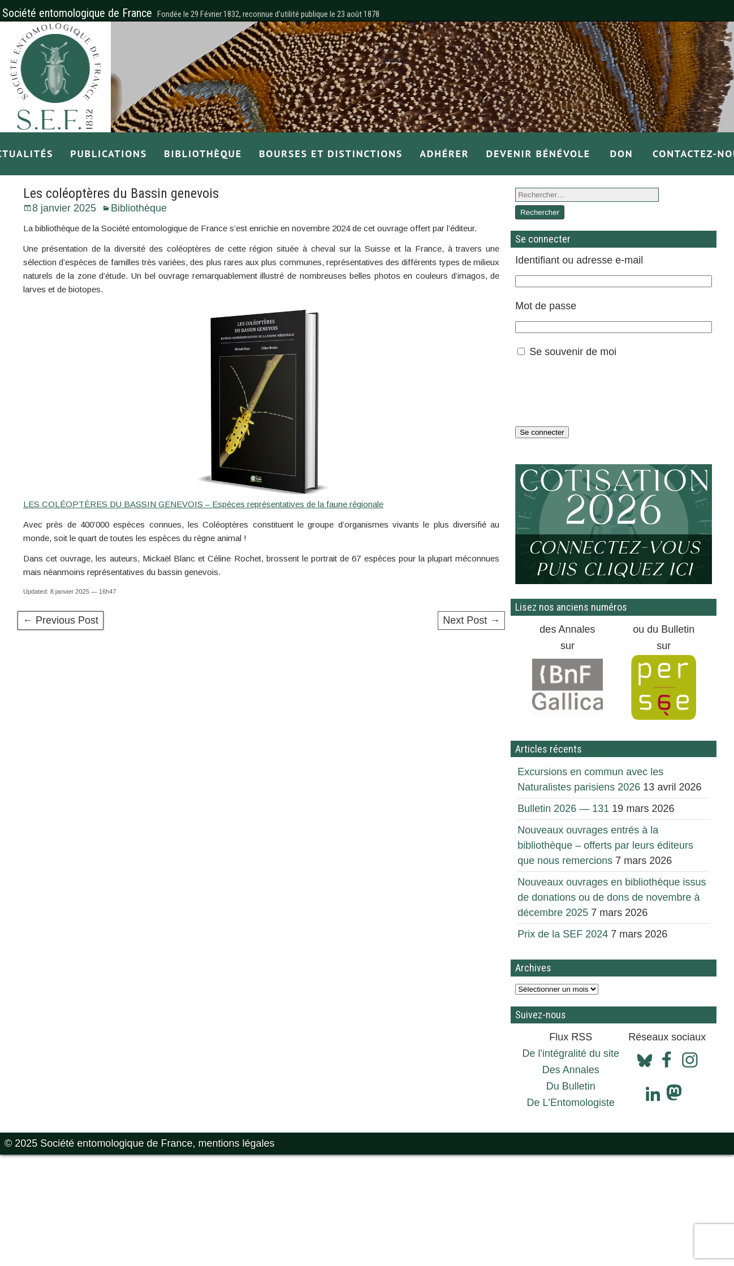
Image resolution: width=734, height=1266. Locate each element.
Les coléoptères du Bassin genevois (121, 193)
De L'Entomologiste (571, 1102)
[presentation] (601, 392)
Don (621, 153)
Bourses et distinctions (331, 153)
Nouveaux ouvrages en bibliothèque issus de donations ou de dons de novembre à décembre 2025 (611, 897)
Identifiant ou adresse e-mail (579, 260)
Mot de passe (545, 306)
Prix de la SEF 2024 (562, 934)
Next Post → (471, 620)
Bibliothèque (203, 153)
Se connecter (542, 432)
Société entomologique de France (77, 13)
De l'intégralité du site (571, 1053)
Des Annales (570, 1069)
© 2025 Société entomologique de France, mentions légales (140, 1143)
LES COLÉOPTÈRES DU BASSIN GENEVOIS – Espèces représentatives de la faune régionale (203, 504)
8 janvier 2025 (64, 208)
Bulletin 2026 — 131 (563, 808)
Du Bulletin (570, 1086)
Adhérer (444, 153)
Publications (108, 153)
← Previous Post (60, 620)
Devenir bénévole (538, 153)
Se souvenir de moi (572, 351)
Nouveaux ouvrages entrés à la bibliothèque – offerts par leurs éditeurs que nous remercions (605, 845)
